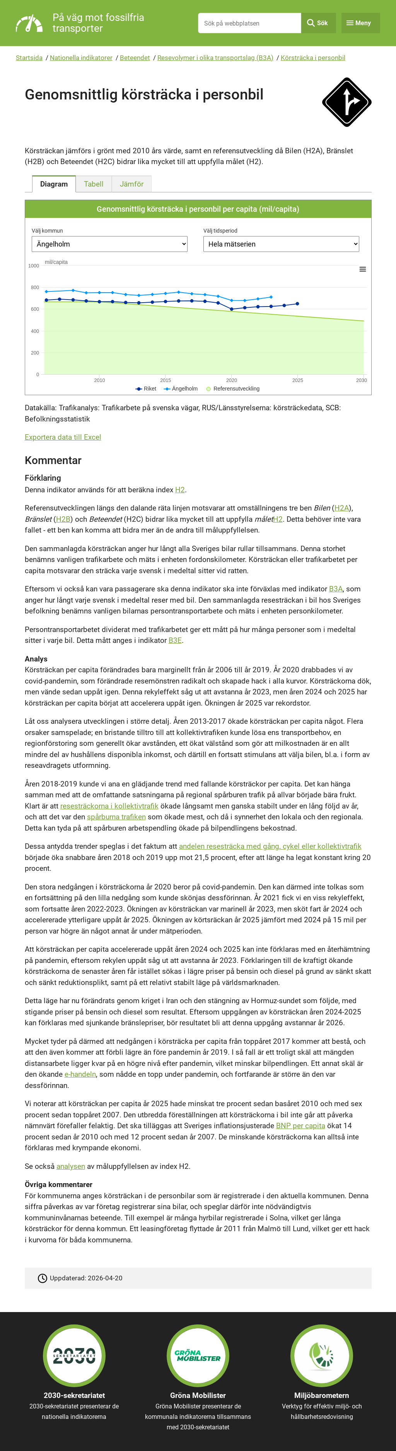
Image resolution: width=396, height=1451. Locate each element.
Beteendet (135, 58)
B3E (175, 640)
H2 (180, 489)
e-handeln (80, 1074)
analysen (70, 1166)
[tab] (54, 183)
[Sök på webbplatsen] (249, 23)
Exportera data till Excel (63, 437)
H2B (63, 519)
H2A (342, 508)
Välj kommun (47, 231)
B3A (336, 588)
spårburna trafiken (116, 816)
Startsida (29, 58)
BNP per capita (300, 1125)
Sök (322, 23)
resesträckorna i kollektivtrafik (109, 806)
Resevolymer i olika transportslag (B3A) (215, 58)
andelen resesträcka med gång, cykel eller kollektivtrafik (270, 846)
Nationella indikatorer (81, 58)
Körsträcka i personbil (313, 58)
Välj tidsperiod (220, 231)
